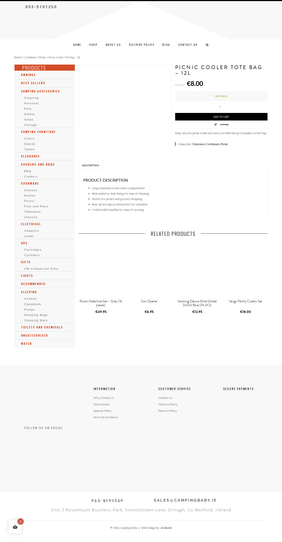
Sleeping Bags (36, 315)
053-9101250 (41, 6)
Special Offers (102, 410)
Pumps (29, 309)
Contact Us (165, 397)
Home (77, 44)
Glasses (30, 190)
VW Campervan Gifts (41, 268)
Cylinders (32, 255)
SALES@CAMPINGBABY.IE (185, 500)
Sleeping (29, 292)
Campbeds (32, 304)
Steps (29, 119)
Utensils (31, 217)
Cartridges (33, 249)
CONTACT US (188, 44)
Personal (31, 103)
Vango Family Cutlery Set (245, 301)
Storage (30, 125)
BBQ (27, 171)
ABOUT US (113, 44)
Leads (29, 236)
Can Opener (149, 301)
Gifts (26, 262)
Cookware (30, 57)
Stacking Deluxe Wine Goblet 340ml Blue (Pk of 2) (197, 303)
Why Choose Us (103, 397)
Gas (24, 243)
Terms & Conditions (105, 417)
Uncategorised (34, 335)
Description (90, 165)
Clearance (198, 144)
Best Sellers (33, 83)
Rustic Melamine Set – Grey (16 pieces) (101, 303)
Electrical (31, 224)
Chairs (29, 138)
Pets (28, 108)
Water (26, 343)
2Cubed (166, 527)
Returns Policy (167, 410)
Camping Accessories (40, 91)
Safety (29, 114)
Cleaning (31, 98)
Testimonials (101, 404)
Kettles (30, 195)
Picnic (42, 57)
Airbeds (30, 298)
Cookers (31, 176)
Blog (166, 44)
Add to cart (221, 116)
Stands (29, 144)
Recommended (33, 283)
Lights (27, 275)
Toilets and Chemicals (42, 327)
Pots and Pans (36, 206)
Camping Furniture (38, 131)
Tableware (32, 211)
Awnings (28, 74)
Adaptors (31, 230)
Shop (93, 44)
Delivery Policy (141, 44)
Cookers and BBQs (38, 164)
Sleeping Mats (36, 320)
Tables (29, 149)
